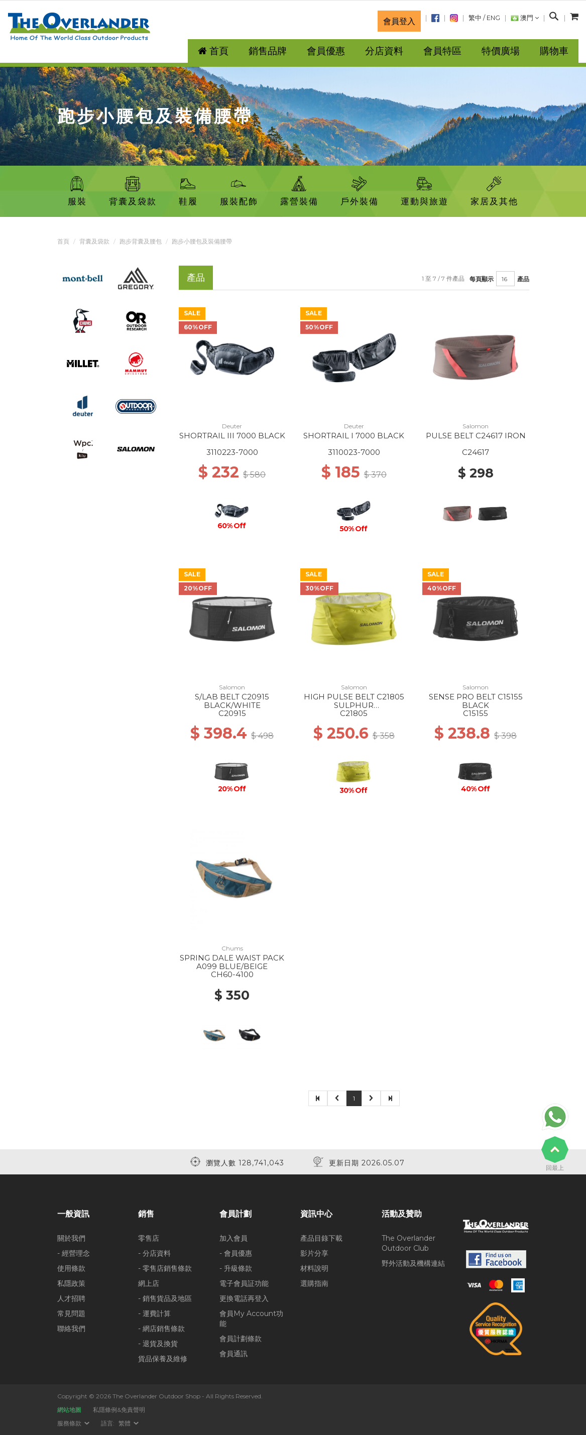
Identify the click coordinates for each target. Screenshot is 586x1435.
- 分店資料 (154, 1253)
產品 (523, 279)
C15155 (475, 713)
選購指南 (314, 1283)
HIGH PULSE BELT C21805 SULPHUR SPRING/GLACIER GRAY (354, 705)
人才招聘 (71, 1298)
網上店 (148, 1283)
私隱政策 (71, 1283)
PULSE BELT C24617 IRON (476, 435)
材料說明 (314, 1268)
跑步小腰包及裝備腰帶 (202, 241)
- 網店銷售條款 (161, 1328)
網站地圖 (69, 1409)
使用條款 (71, 1268)
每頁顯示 (482, 279)
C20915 (232, 713)
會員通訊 (233, 1353)
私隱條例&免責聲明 (119, 1409)
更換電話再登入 (244, 1298)
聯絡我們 (71, 1328)
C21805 (354, 713)
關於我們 (71, 1238)
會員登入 (399, 21)
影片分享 (314, 1253)
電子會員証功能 (244, 1283)
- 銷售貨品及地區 (165, 1298)
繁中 (475, 18)
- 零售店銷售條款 (165, 1268)
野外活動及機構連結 (413, 1263)
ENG (493, 18)
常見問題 (71, 1313)
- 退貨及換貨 (158, 1343)
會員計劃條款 (240, 1338)
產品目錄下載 (321, 1238)
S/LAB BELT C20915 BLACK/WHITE (232, 701)
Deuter (232, 426)
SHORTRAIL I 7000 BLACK (353, 435)
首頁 (63, 241)
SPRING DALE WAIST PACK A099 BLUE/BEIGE (232, 962)
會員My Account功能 (251, 1318)
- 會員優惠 (235, 1253)
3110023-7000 (354, 452)
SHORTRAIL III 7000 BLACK (232, 435)
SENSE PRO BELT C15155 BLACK (476, 701)
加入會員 (233, 1238)
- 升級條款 (235, 1268)
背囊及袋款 (94, 241)
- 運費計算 (154, 1313)
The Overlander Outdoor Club (408, 1243)
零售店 (148, 1238)
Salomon (475, 426)
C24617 (475, 452)
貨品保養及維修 (162, 1358)
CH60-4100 (232, 974)
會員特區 (442, 51)
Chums (232, 948)
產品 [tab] (196, 277)
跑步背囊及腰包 (141, 241)
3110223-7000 (232, 452)
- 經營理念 (73, 1253)
